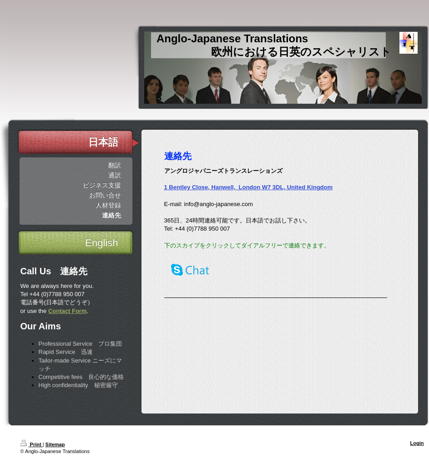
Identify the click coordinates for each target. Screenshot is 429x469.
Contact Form (67, 311)
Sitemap (55, 444)
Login (417, 443)
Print (31, 444)
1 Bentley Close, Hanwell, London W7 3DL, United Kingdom (248, 187)
